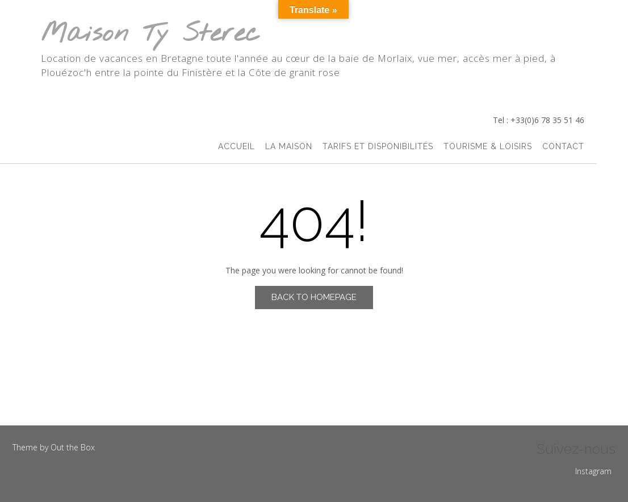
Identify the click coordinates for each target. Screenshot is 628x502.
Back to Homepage (314, 297)
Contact (563, 146)
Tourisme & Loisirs (487, 146)
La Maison (288, 146)
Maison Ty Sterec (150, 34)
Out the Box (73, 447)
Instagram (593, 471)
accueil (236, 146)
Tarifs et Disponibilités (378, 146)
